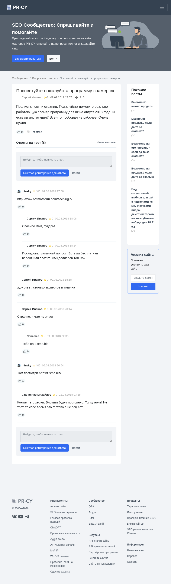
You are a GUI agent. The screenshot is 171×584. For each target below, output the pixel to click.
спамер (37, 131)
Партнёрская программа (103, 552)
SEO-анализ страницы (63, 512)
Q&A (91, 506)
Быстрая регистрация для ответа (44, 173)
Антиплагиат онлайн (62, 544)
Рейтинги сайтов (98, 558)
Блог (91, 518)
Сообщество (20, 78)
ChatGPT (55, 527)
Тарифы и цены (136, 506)
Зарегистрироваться (28, 58)
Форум (92, 512)
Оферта (131, 561)
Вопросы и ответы (43, 78)
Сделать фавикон (60, 571)
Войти (53, 58)
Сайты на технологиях (102, 563)
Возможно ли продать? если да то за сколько (142, 172)
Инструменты (135, 512)
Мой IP (54, 550)
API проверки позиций (102, 546)
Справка (132, 556)
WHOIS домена (59, 556)
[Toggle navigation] (162, 7)
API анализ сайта (99, 540)
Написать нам (135, 550)
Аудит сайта (57, 539)
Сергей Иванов (31, 97)
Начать (143, 286)
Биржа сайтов (135, 523)
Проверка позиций (141, 518)
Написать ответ (106, 142)
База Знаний (96, 523)
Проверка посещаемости (65, 533)
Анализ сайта (142, 254)
